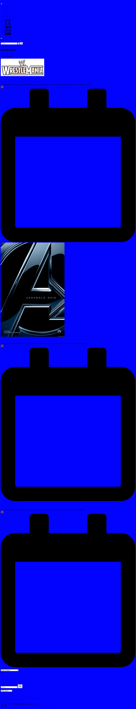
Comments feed (9, 680)
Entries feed (8, 678)
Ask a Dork (9, 502)
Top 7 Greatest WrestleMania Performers (14, 81)
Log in (6, 677)
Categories (4, 668)
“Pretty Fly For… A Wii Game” (10, 695)
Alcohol (3, 502)
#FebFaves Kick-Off (7, 701)
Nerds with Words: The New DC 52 (12, 506)
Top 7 (2, 77)
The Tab (15, 502)
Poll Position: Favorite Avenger (11, 340)
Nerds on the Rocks (7, 1)
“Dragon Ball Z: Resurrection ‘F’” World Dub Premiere (17, 694)
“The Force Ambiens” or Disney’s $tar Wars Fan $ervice (18, 697)
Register (7, 675)
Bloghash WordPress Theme (47, 704)
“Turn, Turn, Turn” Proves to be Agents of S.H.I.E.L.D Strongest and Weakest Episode (27, 699)
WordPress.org (9, 682)
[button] (18, 43)
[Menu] (1, 3)
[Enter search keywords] (9, 43)
